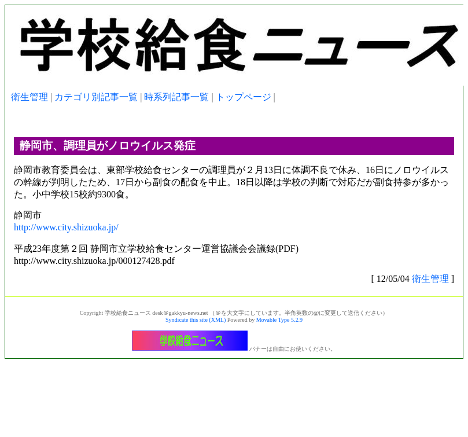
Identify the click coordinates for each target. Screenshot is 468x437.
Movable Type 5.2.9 (279, 320)
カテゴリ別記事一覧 (96, 97)
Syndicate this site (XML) (195, 320)
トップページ (243, 97)
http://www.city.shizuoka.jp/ (66, 227)
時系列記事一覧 (176, 97)
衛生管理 (29, 97)
